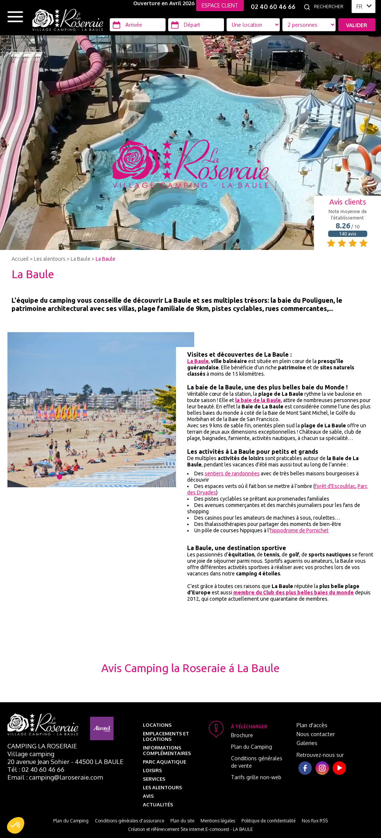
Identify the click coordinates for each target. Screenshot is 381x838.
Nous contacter (316, 734)
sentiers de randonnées (232, 473)
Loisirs (152, 770)
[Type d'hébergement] (309, 24)
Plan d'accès (312, 725)
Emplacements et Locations (166, 736)
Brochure (242, 735)
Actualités (158, 805)
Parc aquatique (164, 762)
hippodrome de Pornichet (299, 530)
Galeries (307, 743)
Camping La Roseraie (42, 746)
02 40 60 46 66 (273, 6)
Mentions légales (218, 820)
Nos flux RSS (315, 820)
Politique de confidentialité (268, 820)
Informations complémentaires (167, 750)
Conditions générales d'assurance (129, 820)
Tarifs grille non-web (256, 777)
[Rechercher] (331, 6)
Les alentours (49, 259)
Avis (148, 796)
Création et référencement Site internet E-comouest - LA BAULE (190, 829)
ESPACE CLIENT (220, 5)
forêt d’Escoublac (335, 486)
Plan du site (182, 820)
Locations (157, 725)
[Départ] (196, 24)
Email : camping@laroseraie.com (55, 777)
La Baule (80, 259)
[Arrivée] (138, 24)
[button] (16, 825)
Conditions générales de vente (256, 762)
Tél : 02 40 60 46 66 (35, 769)
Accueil (20, 259)
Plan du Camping (251, 747)
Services (154, 779)
